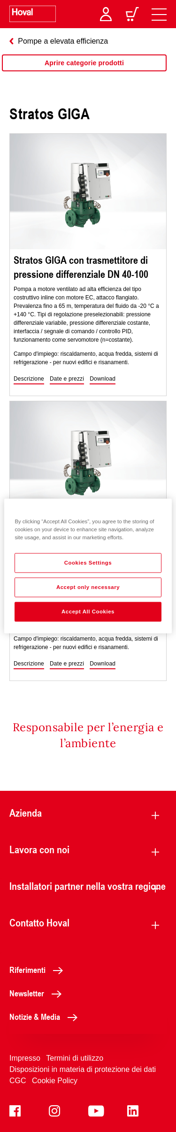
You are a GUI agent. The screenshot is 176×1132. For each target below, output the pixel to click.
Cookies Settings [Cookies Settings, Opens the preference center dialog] (88, 563)
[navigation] (159, 14)
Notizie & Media (46, 1016)
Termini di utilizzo (74, 1058)
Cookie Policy (54, 1081)
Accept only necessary (88, 587)
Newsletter (38, 993)
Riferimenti (38, 970)
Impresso (24, 1058)
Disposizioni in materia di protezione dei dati (82, 1069)
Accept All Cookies (88, 611)
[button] (29, 379)
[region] (84, 72)
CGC (17, 1081)
